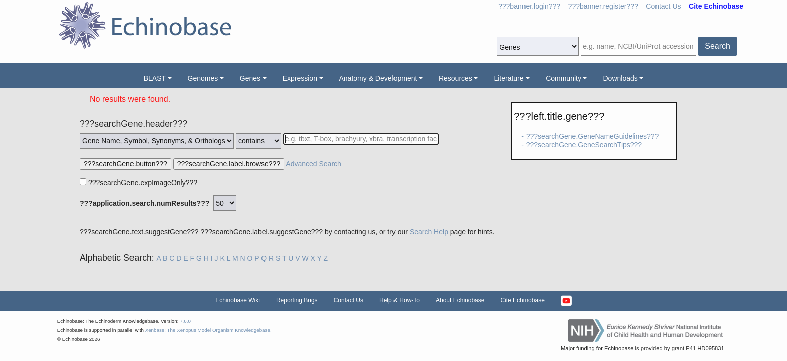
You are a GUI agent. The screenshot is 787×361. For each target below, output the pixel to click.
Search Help (429, 232)
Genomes (203, 78)
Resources (455, 78)
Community (563, 78)
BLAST (155, 78)
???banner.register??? (603, 6)
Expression (300, 78)
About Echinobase (460, 300)
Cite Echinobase (522, 300)
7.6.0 (185, 321)
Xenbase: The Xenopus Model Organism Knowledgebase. (208, 330)
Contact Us (663, 6)
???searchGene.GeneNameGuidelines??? (592, 136)
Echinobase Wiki (237, 300)
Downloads (620, 78)
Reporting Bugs (297, 300)
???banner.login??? (529, 6)
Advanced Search (313, 164)
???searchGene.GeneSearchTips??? (584, 145)
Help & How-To (399, 300)
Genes (250, 78)
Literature (508, 78)
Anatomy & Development (378, 78)
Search (717, 46)
